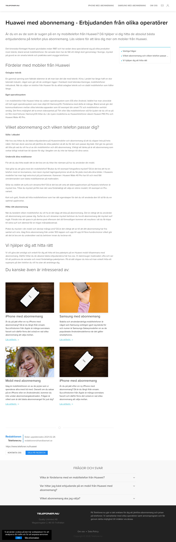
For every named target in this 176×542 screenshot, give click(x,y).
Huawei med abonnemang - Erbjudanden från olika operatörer (87, 22)
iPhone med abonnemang (101, 5)
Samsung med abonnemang (132, 5)
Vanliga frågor (129, 51)
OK (18, 538)
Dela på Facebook (37, 453)
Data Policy (93, 531)
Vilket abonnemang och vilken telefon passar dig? (145, 55)
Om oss (153, 5)
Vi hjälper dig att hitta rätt (135, 60)
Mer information (32, 538)
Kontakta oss (14, 453)
